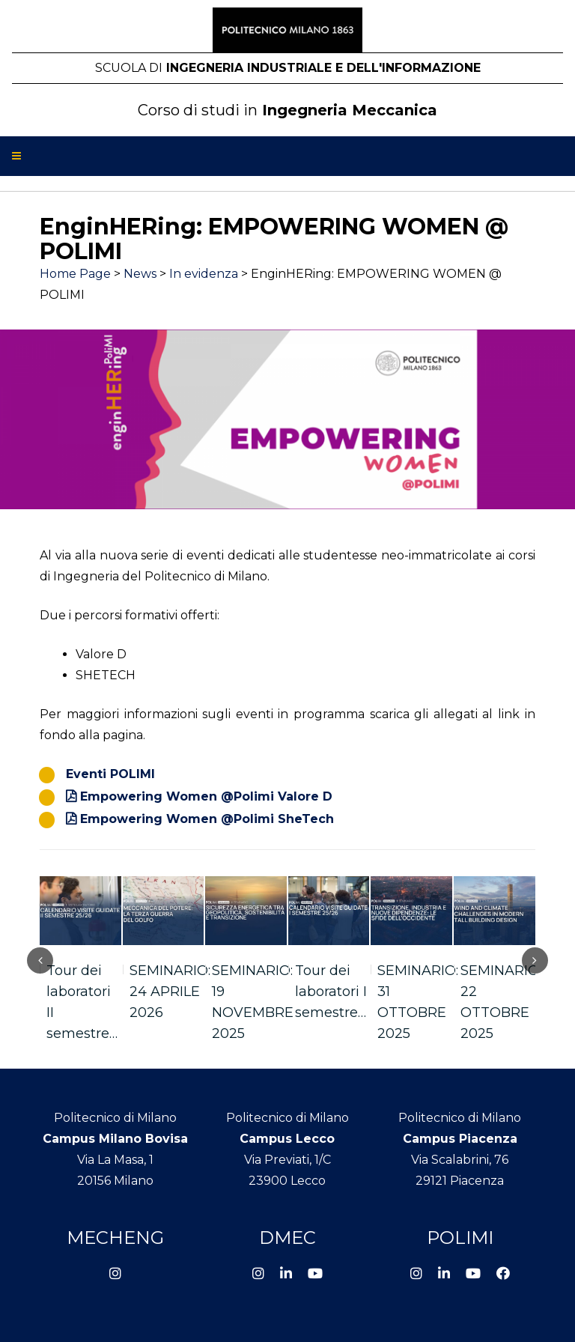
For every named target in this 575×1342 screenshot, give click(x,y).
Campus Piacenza (460, 1139)
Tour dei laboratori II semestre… (82, 1002)
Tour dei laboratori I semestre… (331, 991)
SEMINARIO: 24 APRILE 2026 (170, 991)
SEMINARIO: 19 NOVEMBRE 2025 (252, 1002)
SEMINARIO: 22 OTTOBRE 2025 (500, 1002)
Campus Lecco (287, 1139)
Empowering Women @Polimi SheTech (207, 819)
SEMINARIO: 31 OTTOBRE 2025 (417, 1002)
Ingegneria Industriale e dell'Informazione (288, 68)
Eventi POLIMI (110, 774)
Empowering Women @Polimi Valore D (206, 796)
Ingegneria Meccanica (287, 110)
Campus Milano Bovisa (115, 1139)
